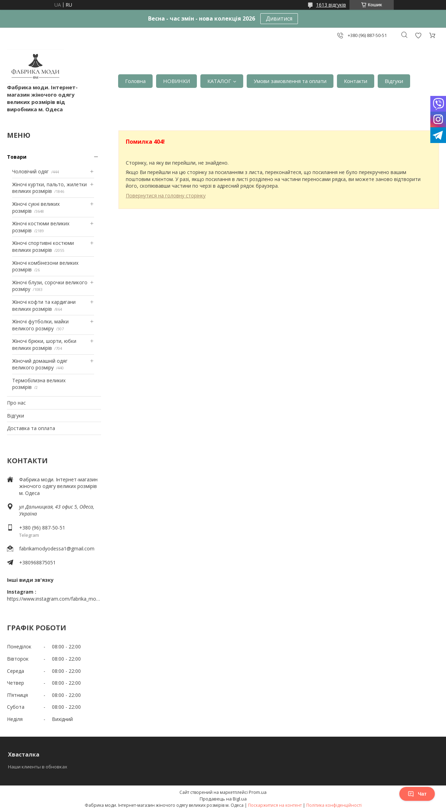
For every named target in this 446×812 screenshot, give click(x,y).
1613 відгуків (331, 4)
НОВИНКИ (176, 80)
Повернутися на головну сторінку (166, 195)
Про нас (16, 402)
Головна (135, 80)
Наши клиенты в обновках (37, 767)
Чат (417, 794)
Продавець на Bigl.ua (223, 799)
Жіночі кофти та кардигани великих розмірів (44, 305)
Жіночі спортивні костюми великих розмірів (43, 246)
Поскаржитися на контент (275, 805)
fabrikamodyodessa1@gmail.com (56, 548)
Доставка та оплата (31, 428)
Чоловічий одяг (30, 171)
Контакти (355, 80)
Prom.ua (258, 792)
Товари (16, 156)
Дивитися (279, 18)
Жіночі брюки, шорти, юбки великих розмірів (44, 344)
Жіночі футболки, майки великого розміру (40, 325)
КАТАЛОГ (219, 80)
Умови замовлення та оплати (290, 80)
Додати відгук (418, 35)
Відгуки (394, 80)
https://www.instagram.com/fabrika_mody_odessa (54, 598)
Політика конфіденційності (334, 805)
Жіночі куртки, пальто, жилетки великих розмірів (49, 188)
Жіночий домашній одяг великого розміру (40, 364)
